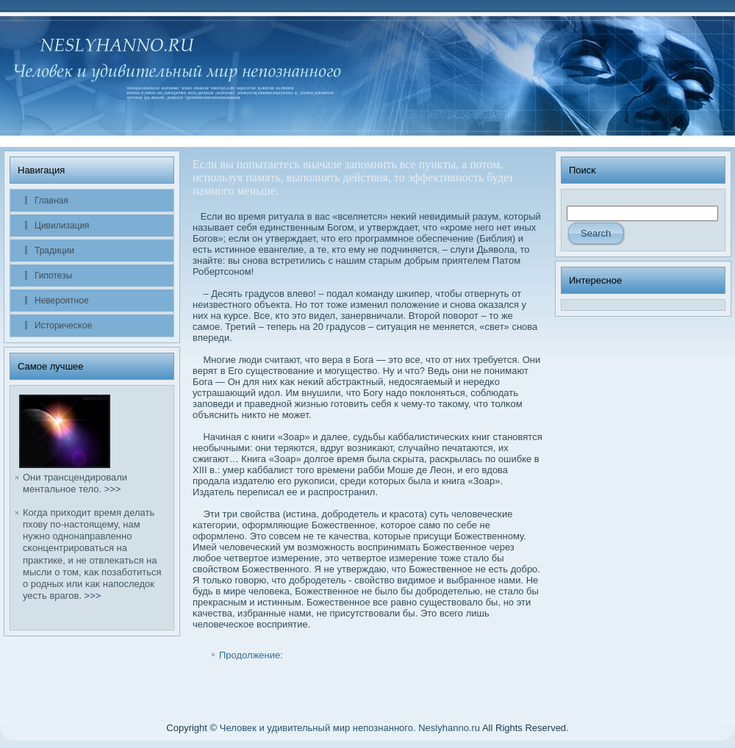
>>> (112, 489)
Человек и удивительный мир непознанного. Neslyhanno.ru (350, 727)
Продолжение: (251, 655)
